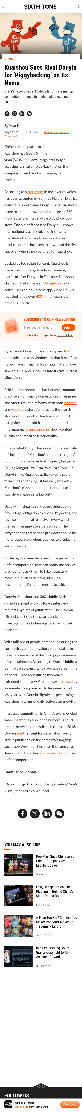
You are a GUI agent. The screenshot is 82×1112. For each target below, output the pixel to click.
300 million (52, 283)
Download (70, 1104)
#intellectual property (56, 132)
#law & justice (12, 136)
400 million (45, 296)
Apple (15, 409)
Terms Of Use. (65, 335)
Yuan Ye (14, 125)
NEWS (8, 59)
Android (70, 403)
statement (35, 192)
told (67, 351)
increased (65, 682)
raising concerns (37, 429)
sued (20, 733)
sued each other (55, 753)
